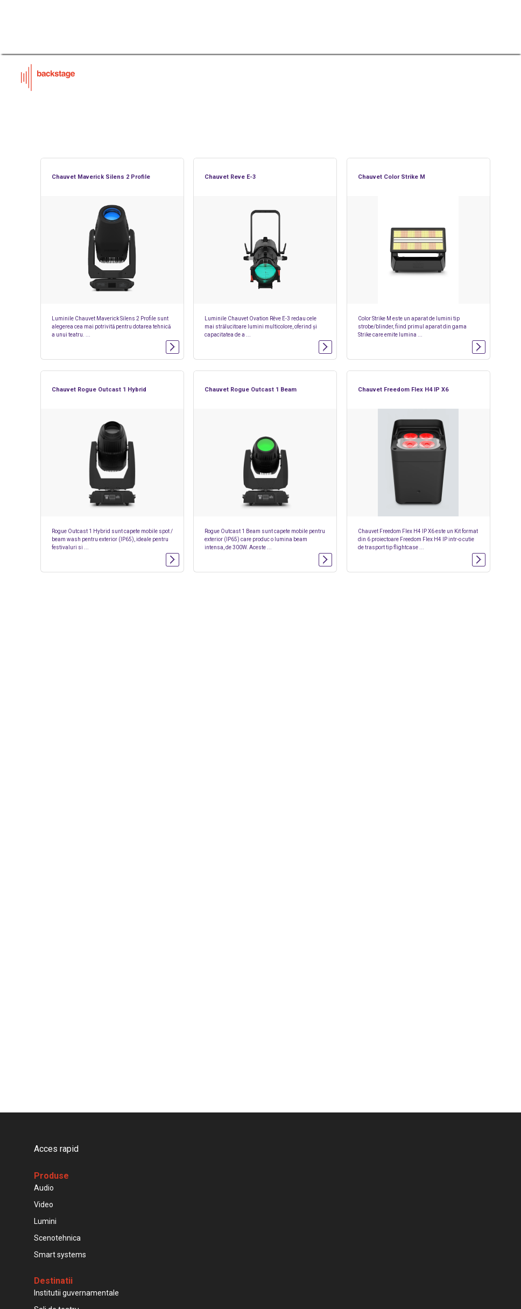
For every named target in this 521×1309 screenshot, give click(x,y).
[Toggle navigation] (498, 19)
